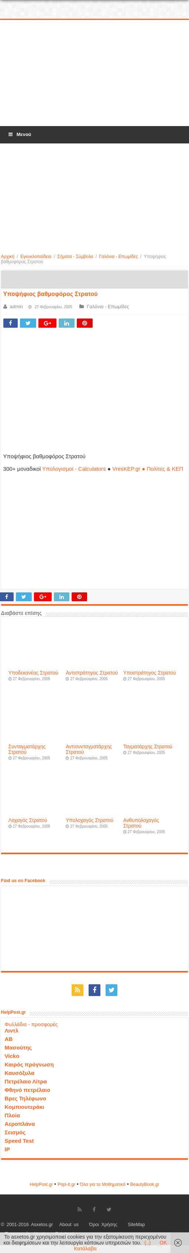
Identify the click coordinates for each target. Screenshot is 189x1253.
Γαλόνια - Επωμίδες (118, 256)
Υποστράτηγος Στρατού (149, 673)
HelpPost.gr (41, 1184)
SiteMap (136, 1224)
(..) (147, 1243)
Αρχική (7, 256)
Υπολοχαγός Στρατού (89, 820)
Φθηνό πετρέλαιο (27, 1090)
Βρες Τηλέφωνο (25, 1098)
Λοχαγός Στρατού (27, 820)
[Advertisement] (94, 73)
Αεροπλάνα (20, 1124)
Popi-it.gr (66, 1184)
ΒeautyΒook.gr (144, 1184)
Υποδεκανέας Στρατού (33, 673)
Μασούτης (18, 1047)
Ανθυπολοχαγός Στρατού (141, 823)
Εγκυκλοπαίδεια (35, 256)
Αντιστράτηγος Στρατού (92, 673)
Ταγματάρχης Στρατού (147, 746)
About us (69, 1224)
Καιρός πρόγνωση (29, 1064)
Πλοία (12, 1115)
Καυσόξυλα (20, 1073)
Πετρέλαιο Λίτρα (26, 1081)
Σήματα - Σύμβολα (75, 256)
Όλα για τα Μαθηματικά (103, 1184)
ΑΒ (9, 1039)
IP (7, 1149)
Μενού (19, 134)
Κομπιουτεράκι (24, 1107)
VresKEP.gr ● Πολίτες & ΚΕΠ (147, 469)
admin (16, 306)
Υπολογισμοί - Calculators (74, 469)
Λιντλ (12, 1030)
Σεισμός (15, 1132)
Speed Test (19, 1141)
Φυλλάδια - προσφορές (31, 1024)
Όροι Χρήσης (103, 1224)
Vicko (12, 1056)
